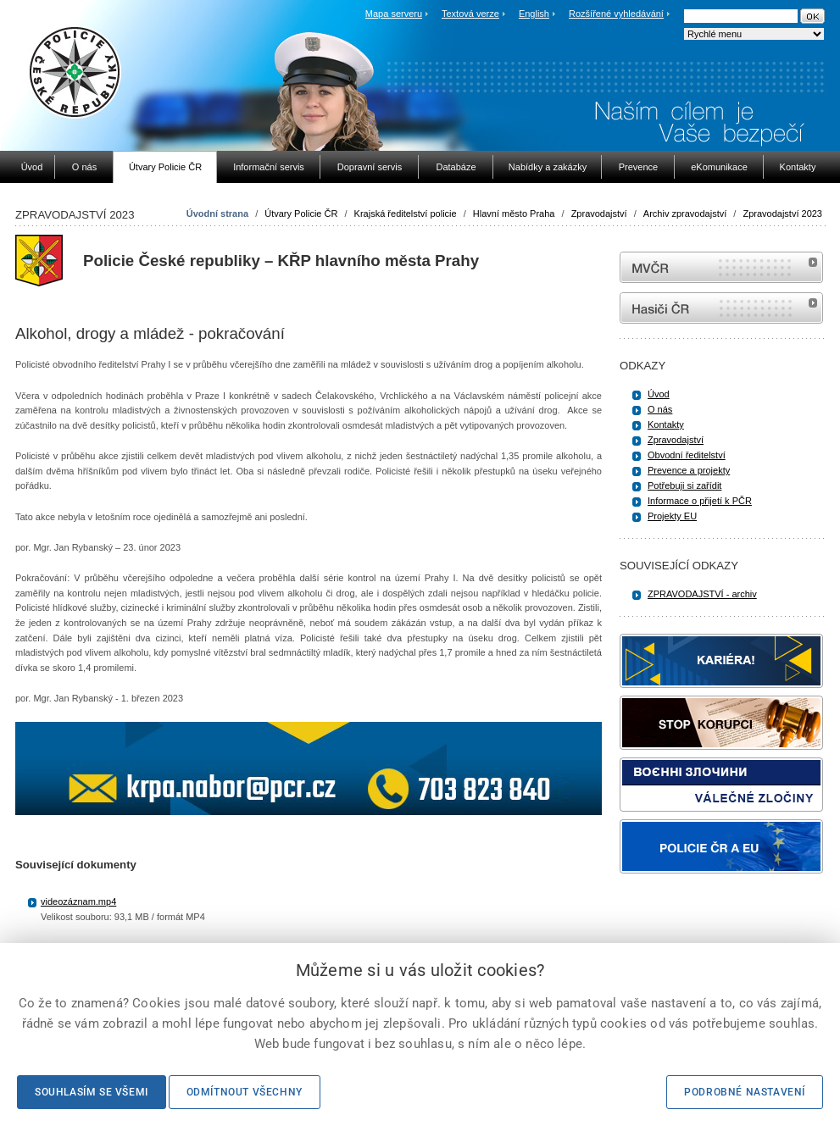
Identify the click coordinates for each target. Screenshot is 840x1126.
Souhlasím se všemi (91, 1092)
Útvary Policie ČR (300, 213)
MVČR (721, 267)
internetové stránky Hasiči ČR (721, 308)
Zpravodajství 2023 (782, 213)
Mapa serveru (393, 13)
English (534, 13)
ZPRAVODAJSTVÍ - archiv (702, 594)
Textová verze (470, 13)
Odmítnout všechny (244, 1092)
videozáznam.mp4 (78, 901)
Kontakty (666, 424)
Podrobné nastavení (744, 1092)
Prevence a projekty (689, 470)
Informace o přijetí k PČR (700, 501)
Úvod (659, 394)
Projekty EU (672, 516)
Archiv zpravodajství (684, 213)
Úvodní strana (217, 213)
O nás (660, 409)
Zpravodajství (599, 213)
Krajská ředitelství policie (405, 213)
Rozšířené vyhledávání (616, 13)
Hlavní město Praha (514, 213)
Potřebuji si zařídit (684, 485)
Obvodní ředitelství (687, 455)
